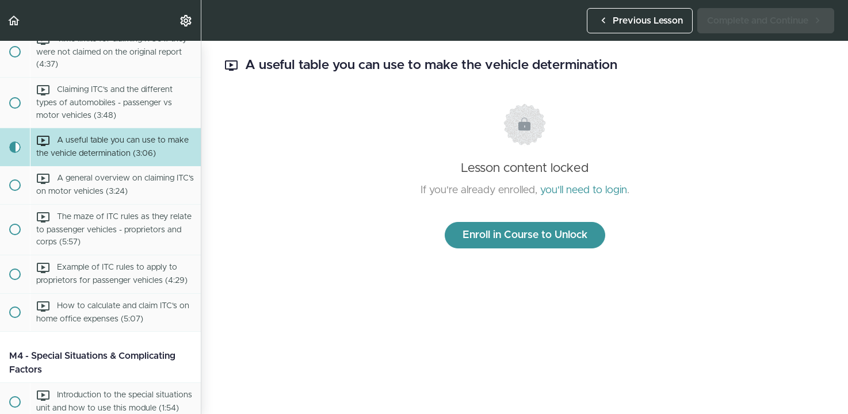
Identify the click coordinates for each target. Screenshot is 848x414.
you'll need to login (583, 190)
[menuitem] (186, 20)
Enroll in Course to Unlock (525, 235)
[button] (14, 20)
